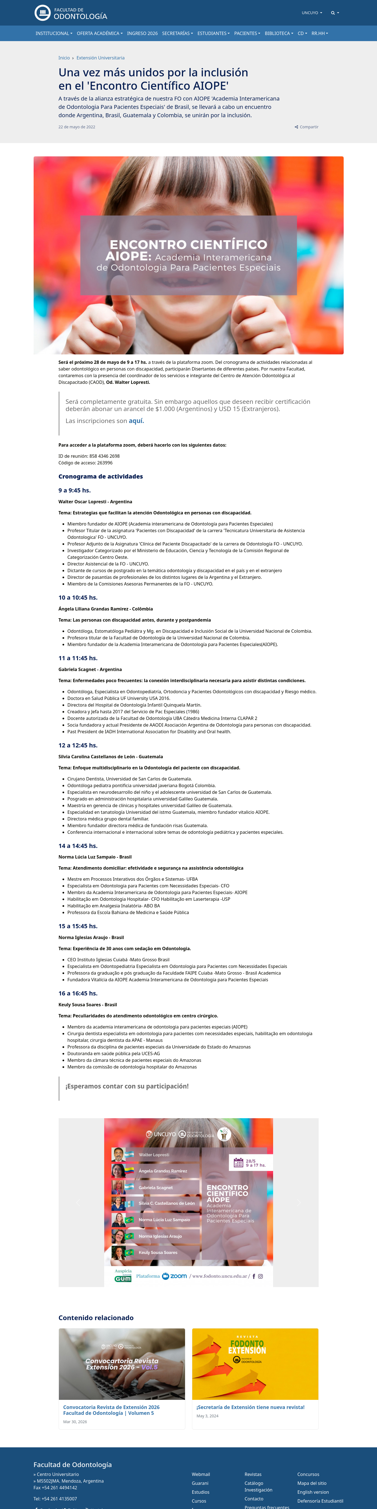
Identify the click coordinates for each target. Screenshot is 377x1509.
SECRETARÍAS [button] (176, 33)
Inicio (64, 58)
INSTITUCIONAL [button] (52, 33)
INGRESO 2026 (142, 33)
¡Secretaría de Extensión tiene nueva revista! (251, 1407)
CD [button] (301, 33)
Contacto (254, 1499)
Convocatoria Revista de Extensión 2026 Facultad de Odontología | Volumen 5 (111, 1410)
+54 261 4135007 (59, 1499)
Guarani (200, 1483)
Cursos (199, 1501)
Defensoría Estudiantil (320, 1501)
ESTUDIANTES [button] (212, 33)
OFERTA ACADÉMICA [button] (98, 33)
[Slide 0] (188, 1279)
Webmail (201, 1474)
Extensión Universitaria (100, 58)
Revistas (253, 1474)
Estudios (201, 1492)
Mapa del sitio (312, 1483)
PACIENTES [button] (245, 33)
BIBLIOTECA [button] (277, 33)
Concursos (308, 1474)
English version (313, 1492)
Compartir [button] (306, 126)
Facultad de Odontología (73, 1464)
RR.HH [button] (318, 33)
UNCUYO (310, 12)
